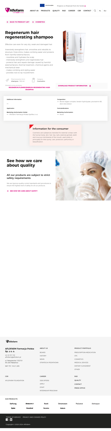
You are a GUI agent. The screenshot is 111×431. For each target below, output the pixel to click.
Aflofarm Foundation (14, 383)
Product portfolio (82, 351)
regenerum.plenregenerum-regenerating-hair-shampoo (29, 88)
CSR (79, 11)
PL (100, 11)
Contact (87, 11)
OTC (75, 359)
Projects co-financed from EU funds (71, 6)
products (45, 11)
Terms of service (13, 420)
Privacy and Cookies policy (34, 420)
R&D (64, 11)
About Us (34, 11)
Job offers (44, 383)
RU (105, 11)
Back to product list (18, 22)
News (42, 362)
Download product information (74, 86)
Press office (79, 391)
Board (42, 355)
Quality (56, 11)
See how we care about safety (22, 191)
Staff (42, 390)
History (43, 359)
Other (77, 372)
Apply (42, 387)
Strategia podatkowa (49, 365)
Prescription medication (85, 355)
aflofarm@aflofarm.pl (13, 360)
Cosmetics (38, 22)
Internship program (48, 393)
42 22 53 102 (10, 358)
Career (71, 11)
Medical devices (81, 365)
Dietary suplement (82, 369)
